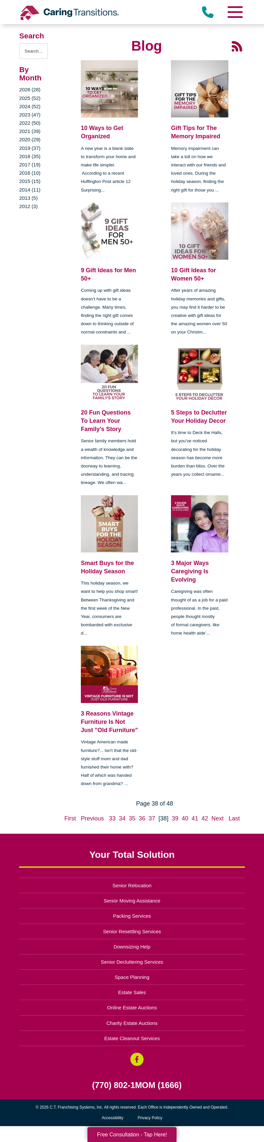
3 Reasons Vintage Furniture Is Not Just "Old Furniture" (109, 721)
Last (234, 818)
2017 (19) (29, 164)
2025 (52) (29, 98)
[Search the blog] (33, 51)
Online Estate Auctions (132, 1007)
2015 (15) (29, 181)
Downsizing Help (132, 946)
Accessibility (112, 1118)
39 (175, 818)
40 (185, 818)
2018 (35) (29, 156)
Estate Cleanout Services (132, 1038)
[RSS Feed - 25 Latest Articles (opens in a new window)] (237, 46)
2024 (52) (29, 106)
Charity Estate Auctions (132, 1023)
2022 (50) (29, 123)
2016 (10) (29, 173)
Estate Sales (132, 992)
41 (195, 818)
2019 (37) (29, 148)
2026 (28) (29, 89)
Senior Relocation (132, 885)
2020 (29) (29, 139)
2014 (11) (29, 190)
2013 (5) (28, 198)
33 (112, 818)
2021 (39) (29, 131)
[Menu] (235, 12)
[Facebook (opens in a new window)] (137, 1059)
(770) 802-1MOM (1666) (137, 1085)
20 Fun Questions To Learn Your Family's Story (106, 420)
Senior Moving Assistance (132, 900)
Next (218, 818)
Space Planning (132, 977)
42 (205, 818)
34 (122, 818)
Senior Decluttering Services (132, 962)
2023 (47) (29, 114)
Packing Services (132, 916)
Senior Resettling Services (132, 931)
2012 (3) (28, 206)
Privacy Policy (150, 1118)
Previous (92, 818)
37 (151, 818)
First (70, 818)
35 (132, 818)
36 (142, 818)
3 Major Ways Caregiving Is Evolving (190, 571)
